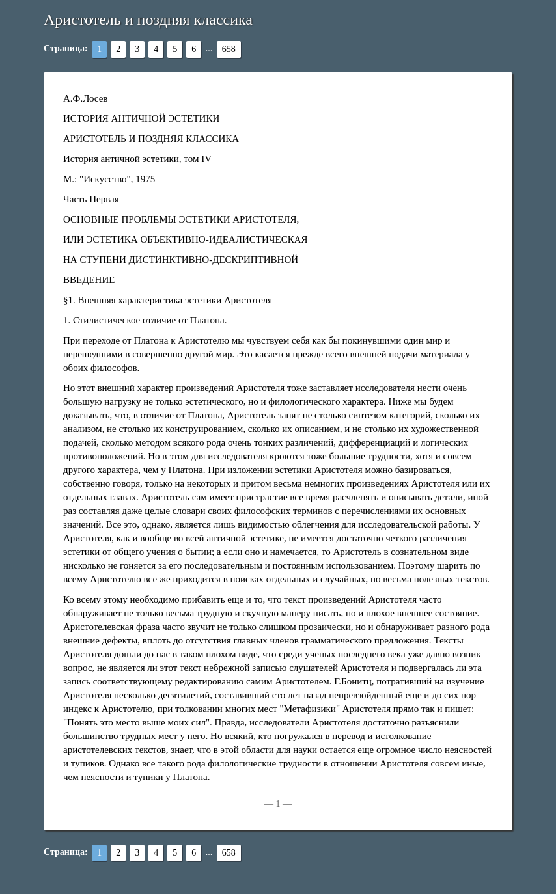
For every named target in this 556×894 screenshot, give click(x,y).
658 (229, 49)
